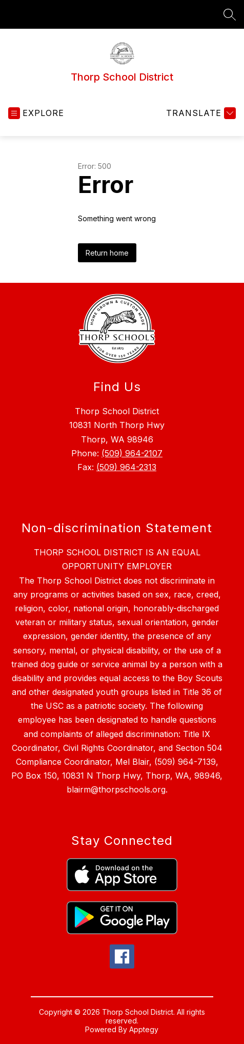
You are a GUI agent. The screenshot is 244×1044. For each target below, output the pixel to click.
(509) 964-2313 (126, 467)
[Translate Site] (200, 113)
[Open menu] (36, 113)
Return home (107, 252)
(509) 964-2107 (131, 453)
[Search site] (229, 14)
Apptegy (143, 1029)
